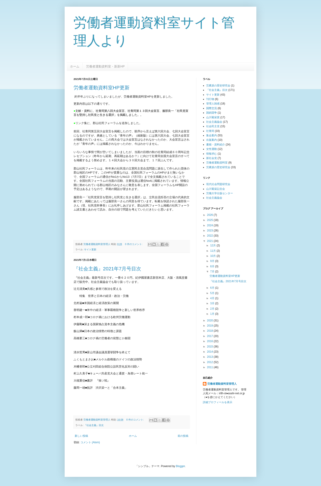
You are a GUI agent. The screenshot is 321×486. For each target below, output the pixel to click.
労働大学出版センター (219, 193)
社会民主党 (213, 126)
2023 (210, 230)
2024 (210, 225)
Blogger (180, 466)
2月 (212, 308)
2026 (210, 214)
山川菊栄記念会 (215, 188)
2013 (210, 356)
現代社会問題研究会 (218, 184)
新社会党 (211, 158)
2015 (210, 346)
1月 (212, 313)
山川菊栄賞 (213, 117)
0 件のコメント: (134, 244)
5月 (212, 293)
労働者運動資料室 (217, 162)
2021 (210, 241)
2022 (210, 235)
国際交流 (211, 108)
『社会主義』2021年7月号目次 (107, 269)
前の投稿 (183, 435)
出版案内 (211, 139)
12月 (213, 245)
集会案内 (211, 135)
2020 (210, 320)
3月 (212, 303)
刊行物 (210, 99)
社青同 (210, 131)
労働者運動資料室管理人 (222, 383)
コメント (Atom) (90, 442)
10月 (213, 255)
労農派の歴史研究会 (218, 85)
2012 (210, 362)
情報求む (211, 153)
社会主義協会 (214, 121)
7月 (212, 271)
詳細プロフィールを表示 (217, 402)
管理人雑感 (213, 103)
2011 (210, 367)
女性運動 (211, 149)
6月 (212, 287)
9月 (212, 261)
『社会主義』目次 (94, 425)
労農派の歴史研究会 (218, 167)
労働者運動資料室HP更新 (102, 87)
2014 (210, 351)
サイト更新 (90, 249)
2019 (210, 325)
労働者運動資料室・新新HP (105, 66)
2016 (210, 341)
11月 (213, 250)
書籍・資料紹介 (215, 144)
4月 (212, 298)
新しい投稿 (81, 435)
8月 (212, 266)
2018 (210, 330)
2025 (210, 220)
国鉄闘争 (211, 112)
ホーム (74, 66)
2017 (210, 336)
